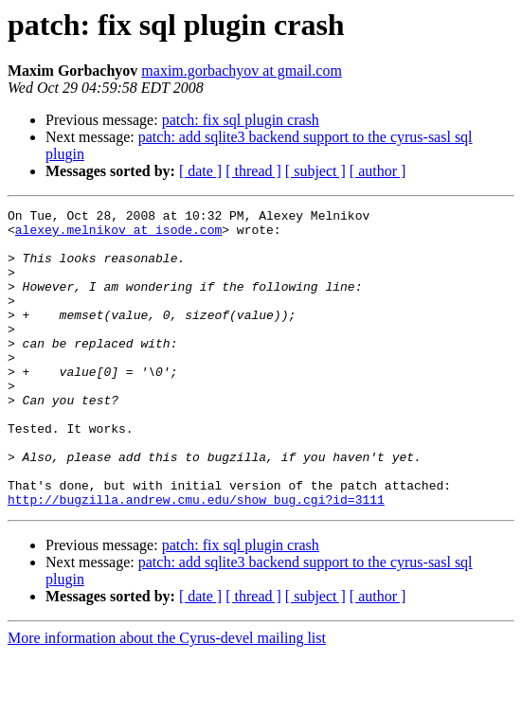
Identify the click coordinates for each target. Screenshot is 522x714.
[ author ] (378, 171)
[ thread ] (253, 171)
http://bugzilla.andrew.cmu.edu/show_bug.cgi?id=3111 (196, 558)
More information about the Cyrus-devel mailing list (167, 697)
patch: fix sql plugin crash (240, 120)
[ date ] (200, 171)
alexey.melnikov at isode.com (118, 234)
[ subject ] (315, 171)
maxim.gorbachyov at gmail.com (241, 70)
